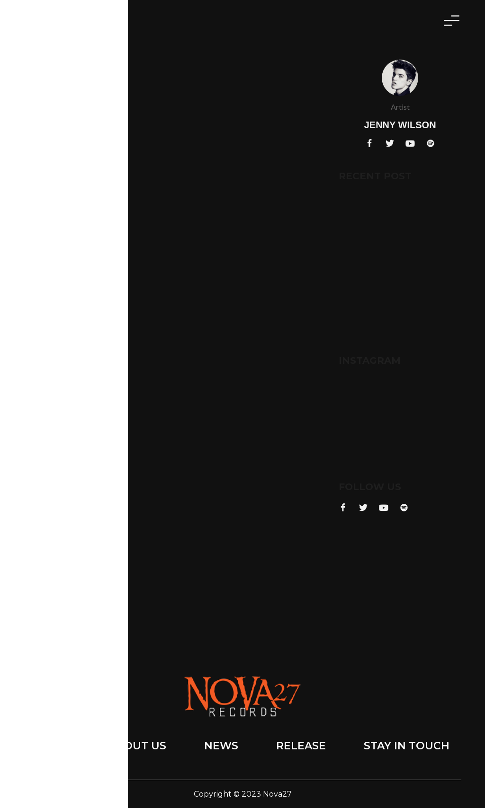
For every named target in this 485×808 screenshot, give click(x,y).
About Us (137, 745)
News (221, 745)
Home (53, 745)
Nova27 (277, 794)
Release (301, 745)
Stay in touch (406, 745)
